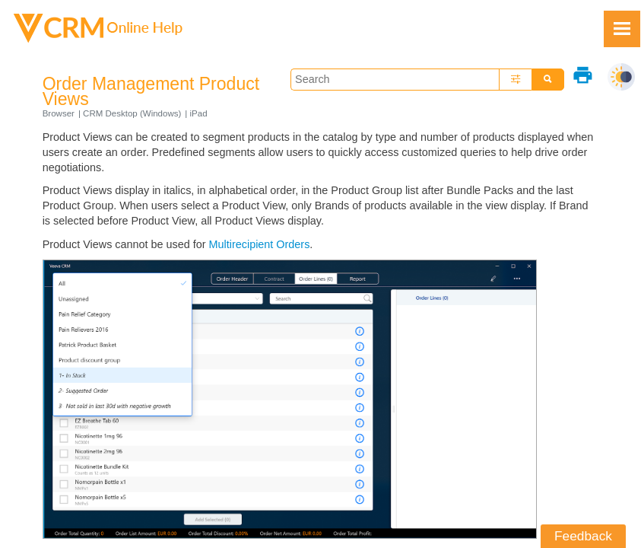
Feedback (583, 535)
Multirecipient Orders (259, 244)
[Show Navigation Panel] (622, 29)
